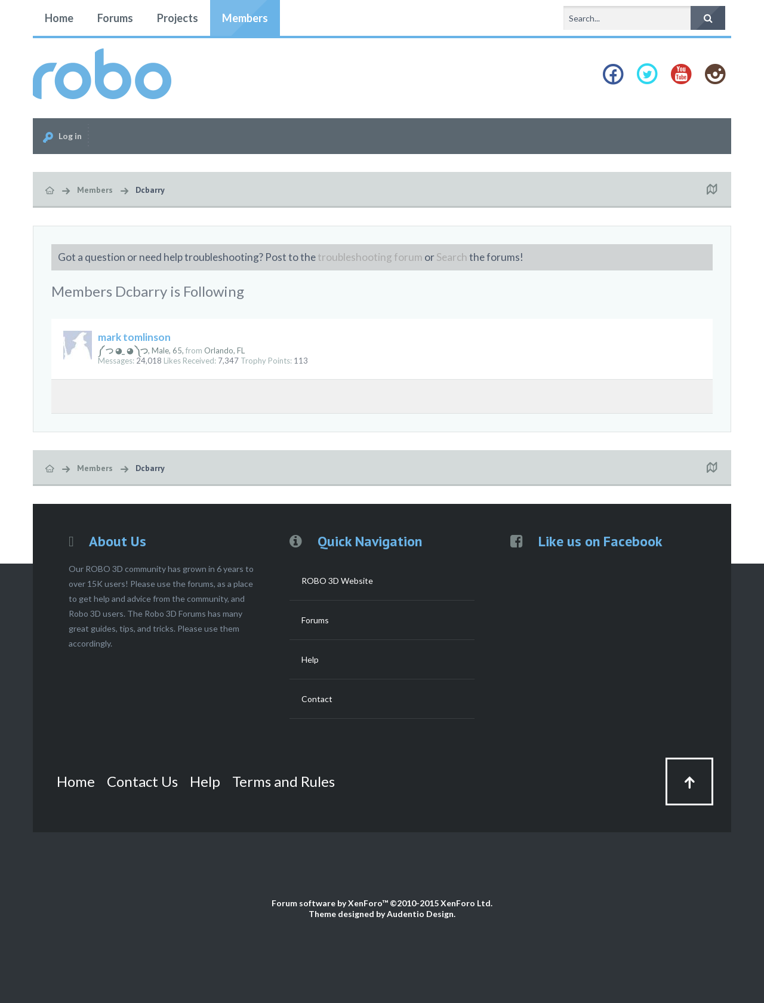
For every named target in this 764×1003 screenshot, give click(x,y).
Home (59, 17)
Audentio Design (420, 914)
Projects (177, 17)
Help (310, 659)
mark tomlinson (134, 337)
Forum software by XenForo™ (382, 903)
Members (245, 17)
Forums (115, 17)
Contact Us (142, 781)
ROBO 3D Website (337, 581)
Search (451, 257)
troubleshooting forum (370, 257)
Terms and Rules (283, 781)
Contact (316, 699)
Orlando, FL (224, 350)
